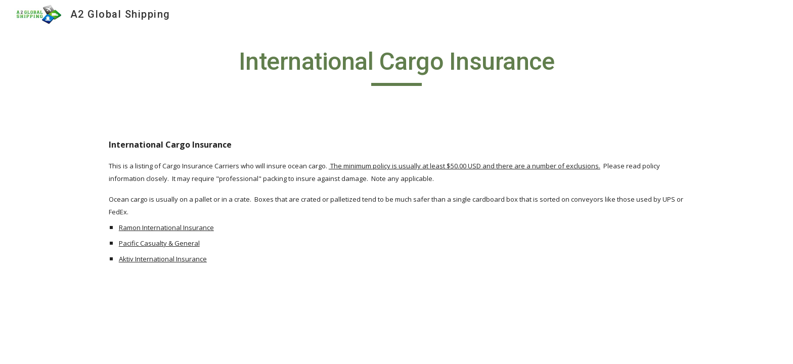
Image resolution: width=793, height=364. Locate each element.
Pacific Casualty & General (159, 243)
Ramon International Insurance (166, 227)
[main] (396, 66)
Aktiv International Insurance (163, 258)
